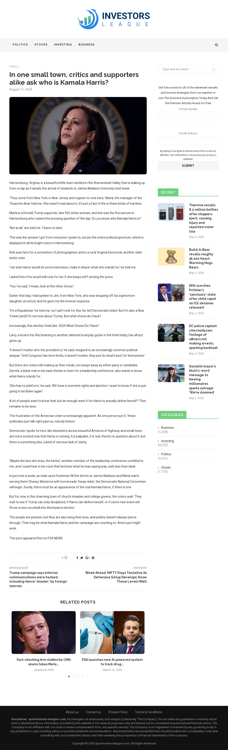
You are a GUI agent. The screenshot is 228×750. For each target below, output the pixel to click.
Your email (188, 138)
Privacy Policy (118, 712)
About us (72, 712)
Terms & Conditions (148, 712)
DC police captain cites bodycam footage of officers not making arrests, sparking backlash (203, 337)
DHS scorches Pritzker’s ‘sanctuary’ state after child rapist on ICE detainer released (202, 296)
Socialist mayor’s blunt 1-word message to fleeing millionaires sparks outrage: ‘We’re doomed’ (202, 379)
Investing (63, 44)
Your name (188, 114)
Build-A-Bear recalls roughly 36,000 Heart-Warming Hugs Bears (201, 258)
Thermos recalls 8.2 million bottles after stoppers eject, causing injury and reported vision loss (203, 218)
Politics (20, 44)
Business (87, 44)
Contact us (93, 712)
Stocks (41, 44)
